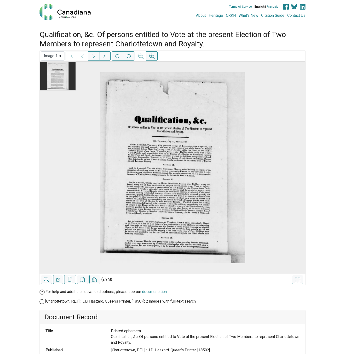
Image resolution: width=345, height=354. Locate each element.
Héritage (216, 15)
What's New (248, 15)
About (201, 15)
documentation (154, 291)
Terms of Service (240, 6)
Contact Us (296, 15)
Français (272, 6)
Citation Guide (272, 15)
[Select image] (52, 56)
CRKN (231, 15)
